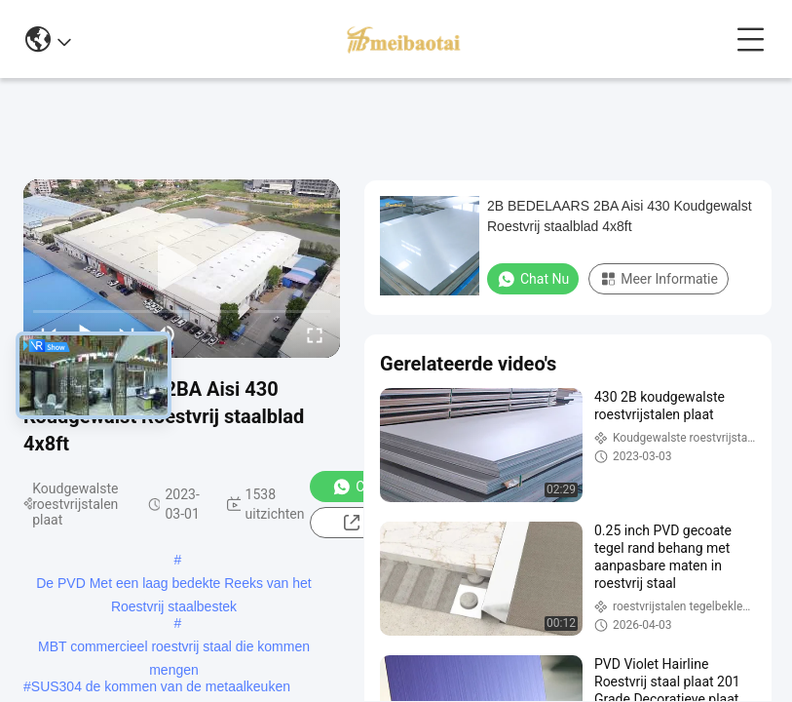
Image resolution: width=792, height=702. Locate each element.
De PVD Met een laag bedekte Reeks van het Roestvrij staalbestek (174, 585)
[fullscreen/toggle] (314, 334)
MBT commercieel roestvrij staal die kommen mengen (174, 648)
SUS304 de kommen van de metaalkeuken (160, 686)
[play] (182, 268)
